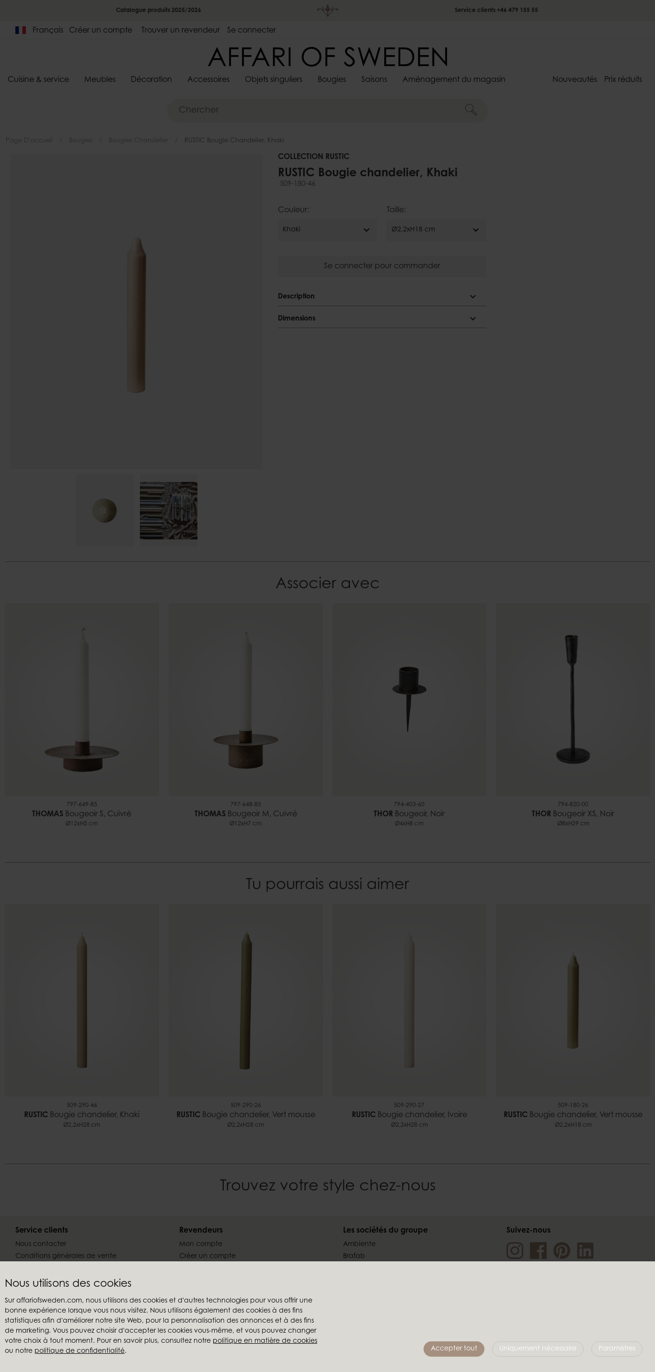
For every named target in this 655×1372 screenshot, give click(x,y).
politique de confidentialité (79, 1351)
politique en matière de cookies (265, 1341)
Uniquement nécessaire (537, 1349)
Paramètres (616, 1349)
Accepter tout (454, 1349)
